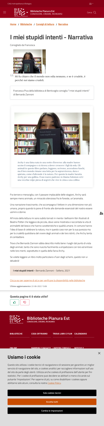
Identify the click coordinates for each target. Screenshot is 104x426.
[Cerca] (94, 12)
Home (13, 24)
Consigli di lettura (45, 24)
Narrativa (63, 24)
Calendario (80, 333)
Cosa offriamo (39, 333)
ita (91, 3)
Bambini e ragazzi (41, 348)
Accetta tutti (52, 401)
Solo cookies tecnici (52, 392)
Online (13, 348)
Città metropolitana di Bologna (19, 3)
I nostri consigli (62, 348)
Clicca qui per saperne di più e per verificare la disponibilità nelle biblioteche (47, 280)
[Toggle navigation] (4, 12)
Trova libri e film (62, 333)
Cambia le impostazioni (52, 410)
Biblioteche (26, 24)
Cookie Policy (54, 383)
